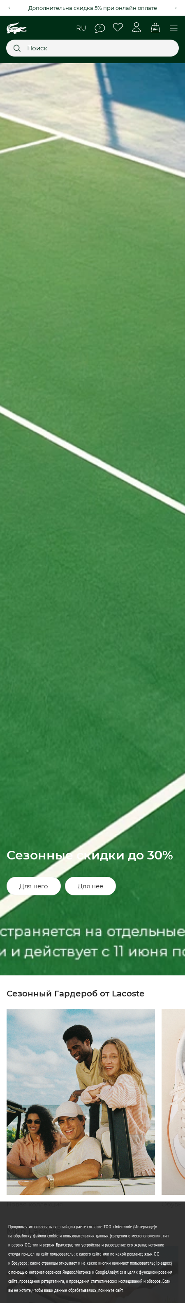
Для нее (90, 886)
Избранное (118, 27)
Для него (33, 886)
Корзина (155, 27)
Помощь (100, 28)
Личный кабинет (137, 27)
